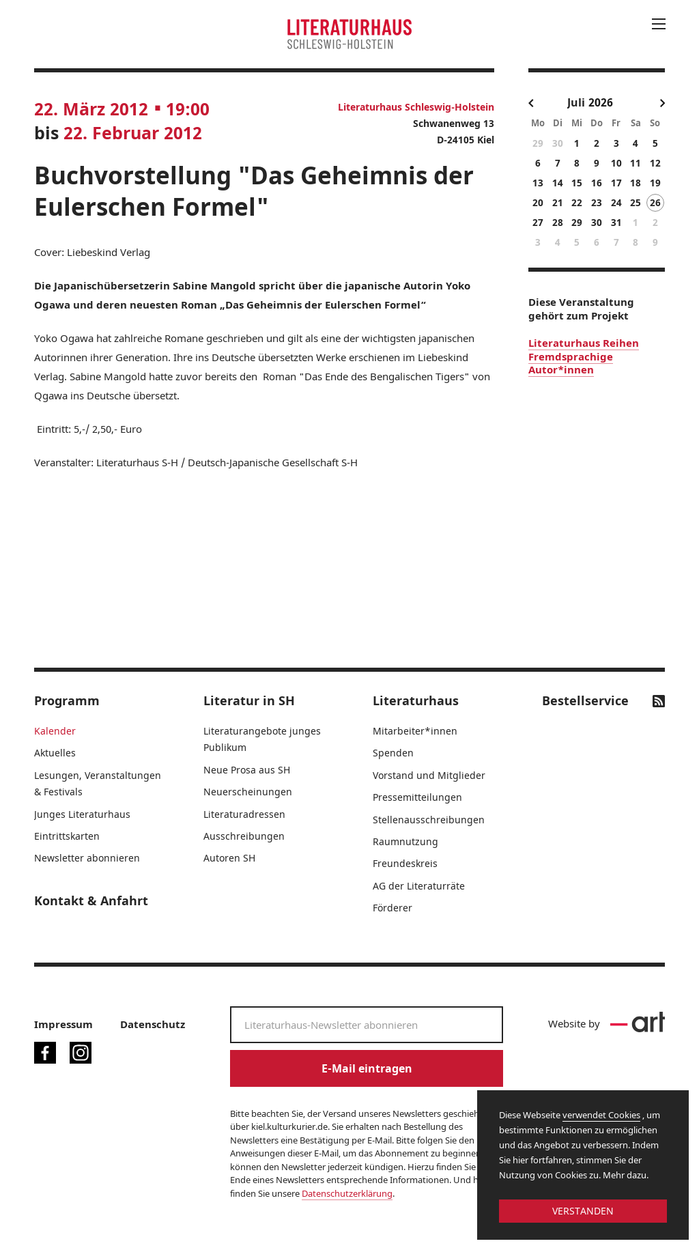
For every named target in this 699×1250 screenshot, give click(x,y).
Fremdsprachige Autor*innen (570, 363)
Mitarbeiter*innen (415, 730)
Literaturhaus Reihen (583, 343)
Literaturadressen (244, 814)
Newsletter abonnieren (87, 857)
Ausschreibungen (244, 835)
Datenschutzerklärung (347, 1193)
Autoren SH (229, 857)
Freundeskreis (405, 863)
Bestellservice (585, 700)
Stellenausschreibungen (429, 819)
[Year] (607, 102)
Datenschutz (152, 1024)
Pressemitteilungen (417, 797)
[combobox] (576, 103)
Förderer (392, 907)
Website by (606, 1023)
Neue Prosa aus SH (246, 769)
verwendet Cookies (601, 1115)
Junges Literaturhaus (82, 814)
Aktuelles (55, 752)
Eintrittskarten (67, 835)
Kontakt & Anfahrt (91, 900)
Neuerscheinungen (247, 791)
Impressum (63, 1024)
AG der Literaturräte (419, 885)
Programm (67, 700)
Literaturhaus (416, 700)
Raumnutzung (405, 841)
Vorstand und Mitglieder (429, 775)
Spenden (393, 752)
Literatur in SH (249, 700)
